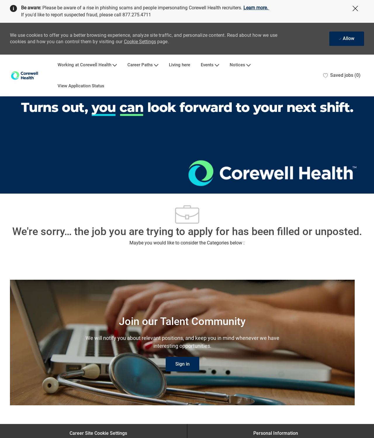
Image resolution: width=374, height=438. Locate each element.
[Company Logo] (24, 75)
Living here (179, 65)
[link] (182, 364)
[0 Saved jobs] (342, 75)
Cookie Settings (140, 41)
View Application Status (81, 86)
